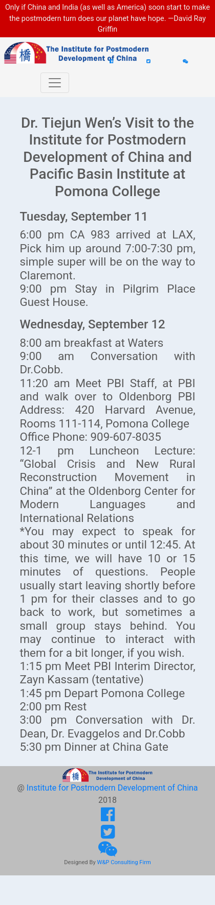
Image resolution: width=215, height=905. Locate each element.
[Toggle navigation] (54, 83)
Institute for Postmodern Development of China (112, 788)
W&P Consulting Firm (123, 862)
